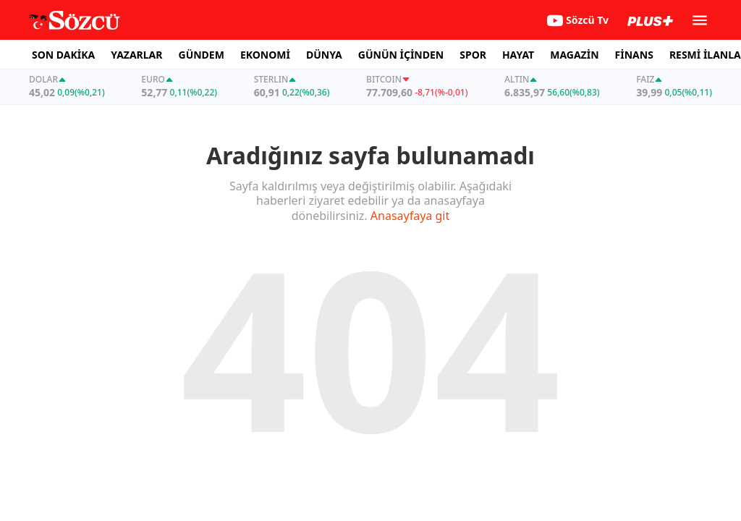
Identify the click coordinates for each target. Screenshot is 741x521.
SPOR (473, 55)
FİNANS (634, 55)
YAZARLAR (136, 55)
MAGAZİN (574, 55)
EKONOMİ (265, 55)
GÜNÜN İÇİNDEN (401, 55)
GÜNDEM (201, 55)
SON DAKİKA (63, 55)
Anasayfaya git (409, 216)
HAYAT (518, 55)
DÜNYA (324, 55)
